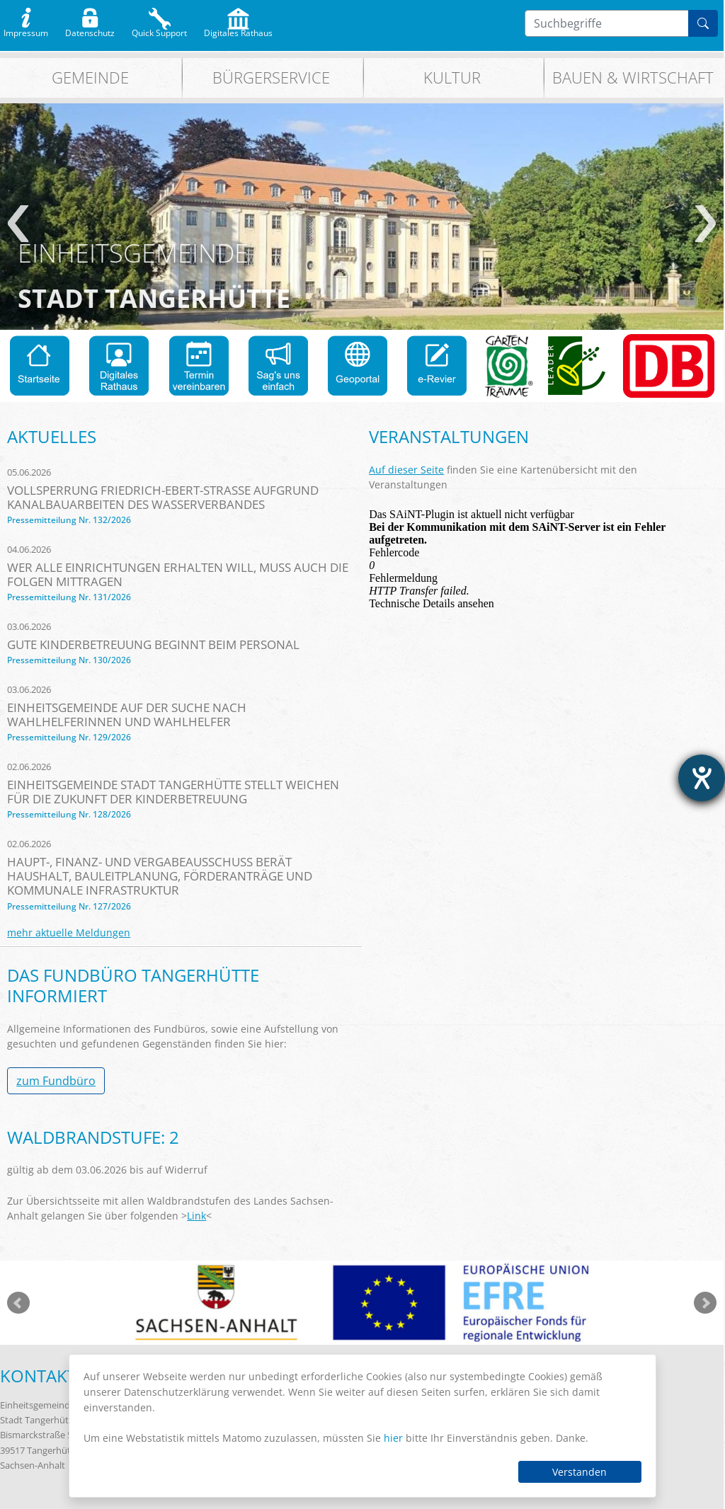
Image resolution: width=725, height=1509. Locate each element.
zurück (18, 223)
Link (196, 1215)
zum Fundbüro (56, 1081)
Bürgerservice (271, 77)
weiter (706, 223)
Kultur (452, 77)
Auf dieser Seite (406, 469)
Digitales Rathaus (238, 30)
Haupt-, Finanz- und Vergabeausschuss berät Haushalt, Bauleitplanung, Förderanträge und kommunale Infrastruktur (159, 876)
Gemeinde (90, 77)
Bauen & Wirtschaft (633, 77)
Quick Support (159, 30)
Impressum (26, 30)
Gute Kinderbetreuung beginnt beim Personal (153, 644)
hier (393, 1438)
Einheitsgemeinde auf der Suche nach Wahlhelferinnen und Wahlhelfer (126, 714)
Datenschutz (90, 30)
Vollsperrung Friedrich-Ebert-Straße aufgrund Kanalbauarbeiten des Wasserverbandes (163, 497)
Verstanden (579, 1472)
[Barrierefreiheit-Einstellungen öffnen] (701, 777)
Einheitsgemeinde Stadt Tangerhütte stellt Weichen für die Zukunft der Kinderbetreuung (173, 791)
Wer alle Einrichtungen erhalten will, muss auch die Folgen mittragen (177, 574)
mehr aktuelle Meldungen (68, 932)
